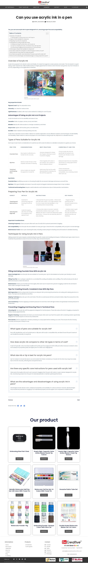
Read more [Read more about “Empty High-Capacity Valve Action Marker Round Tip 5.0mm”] (44, 459)
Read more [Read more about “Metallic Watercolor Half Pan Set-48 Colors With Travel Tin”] (19, 495)
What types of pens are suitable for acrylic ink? (22, 49)
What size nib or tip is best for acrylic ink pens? (22, 52)
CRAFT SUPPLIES (23, 7)
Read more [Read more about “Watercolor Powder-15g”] (19, 531)
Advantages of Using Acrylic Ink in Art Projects (23, 37)
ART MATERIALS (9, 7)
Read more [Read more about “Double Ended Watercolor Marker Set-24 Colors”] (69, 531)
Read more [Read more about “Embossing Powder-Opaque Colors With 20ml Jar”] (44, 531)
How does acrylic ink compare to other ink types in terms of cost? (27, 50)
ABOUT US (36, 7)
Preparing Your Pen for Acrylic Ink (18, 41)
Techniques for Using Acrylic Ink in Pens (20, 42)
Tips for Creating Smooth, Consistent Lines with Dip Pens (26, 45)
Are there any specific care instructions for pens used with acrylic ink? (28, 54)
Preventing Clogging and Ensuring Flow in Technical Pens (26, 47)
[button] (86, 7)
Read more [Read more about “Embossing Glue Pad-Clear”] (19, 459)
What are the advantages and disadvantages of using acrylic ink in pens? (29, 56)
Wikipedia (58, 135)
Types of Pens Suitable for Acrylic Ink (19, 39)
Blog (65, 7)
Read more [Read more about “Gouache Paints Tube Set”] (69, 495)
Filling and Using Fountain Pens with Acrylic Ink (23, 44)
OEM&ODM (46, 7)
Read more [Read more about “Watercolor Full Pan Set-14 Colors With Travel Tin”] (44, 495)
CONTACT (56, 7)
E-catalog (75, 7)
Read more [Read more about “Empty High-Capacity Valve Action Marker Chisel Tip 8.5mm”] (69, 459)
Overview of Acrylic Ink (15, 36)
